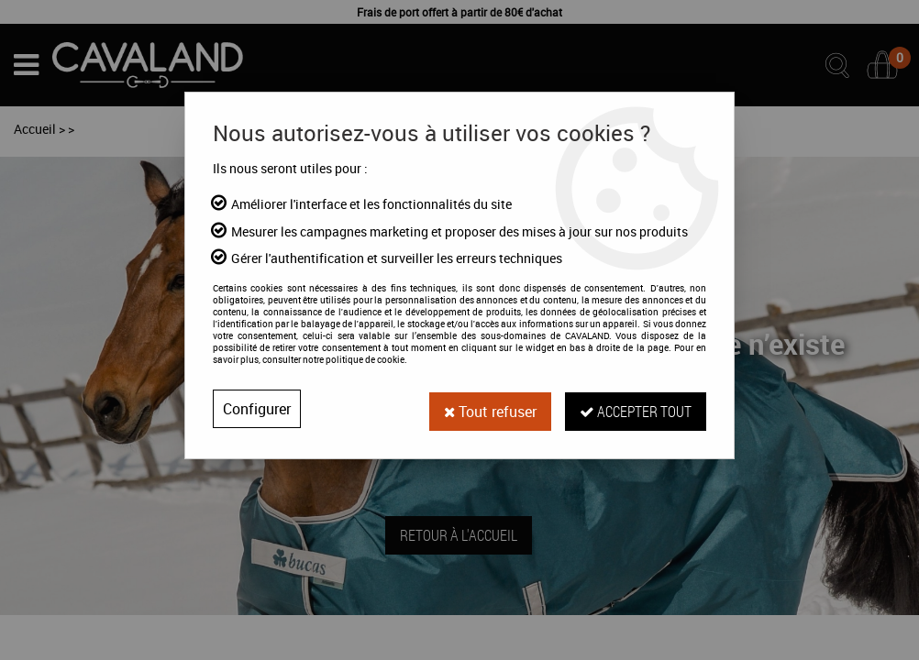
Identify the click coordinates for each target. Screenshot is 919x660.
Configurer (257, 409)
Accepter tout (636, 408)
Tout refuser (490, 409)
